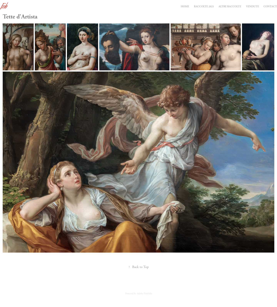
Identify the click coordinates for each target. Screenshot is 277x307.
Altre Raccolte (230, 6)
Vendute (252, 6)
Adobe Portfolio (144, 293)
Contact (270, 6)
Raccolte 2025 (204, 6)
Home (185, 6)
